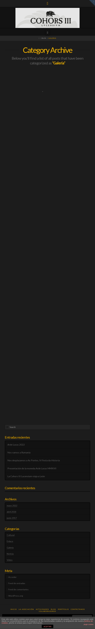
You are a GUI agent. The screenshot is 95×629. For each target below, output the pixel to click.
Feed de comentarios (18, 589)
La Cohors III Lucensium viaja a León (26, 476)
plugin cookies (88, 624)
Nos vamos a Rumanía (18, 452)
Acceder (12, 577)
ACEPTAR (47, 626)
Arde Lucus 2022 (16, 444)
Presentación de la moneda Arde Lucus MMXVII (31, 468)
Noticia (10, 553)
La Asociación (26, 609)
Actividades (42, 609)
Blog (53, 609)
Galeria (10, 547)
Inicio (13, 609)
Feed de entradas (16, 583)
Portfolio (63, 609)
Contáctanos (78, 609)
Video (10, 560)
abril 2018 (11, 511)
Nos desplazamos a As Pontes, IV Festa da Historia (33, 460)
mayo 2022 (12, 505)
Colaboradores (47, 611)
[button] (47, 32)
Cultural (11, 535)
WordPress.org (15, 595)
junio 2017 (12, 518)
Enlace (10, 541)
